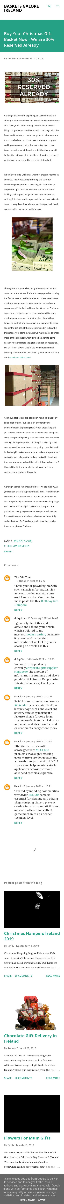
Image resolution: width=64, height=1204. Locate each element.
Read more (53, 975)
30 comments (23, 975)
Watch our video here (19, 357)
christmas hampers (17, 546)
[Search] (50, 6)
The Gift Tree (22, 577)
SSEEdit (34, 794)
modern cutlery (36, 634)
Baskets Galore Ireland (21, 8)
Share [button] (8, 551)
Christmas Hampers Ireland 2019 (32, 936)
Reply (18, 610)
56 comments (23, 1078)
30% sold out (22, 541)
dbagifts (19, 618)
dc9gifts (19, 659)
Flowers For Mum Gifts (27, 1138)
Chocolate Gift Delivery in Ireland (30, 1038)
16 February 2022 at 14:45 (42, 618)
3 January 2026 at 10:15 (38, 741)
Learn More (27, 1200)
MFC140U (42, 750)
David (17, 696)
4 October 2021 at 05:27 (31, 581)
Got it (41, 1200)
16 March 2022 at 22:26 (40, 659)
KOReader (21, 705)
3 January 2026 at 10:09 (38, 696)
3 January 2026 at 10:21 (38, 786)
